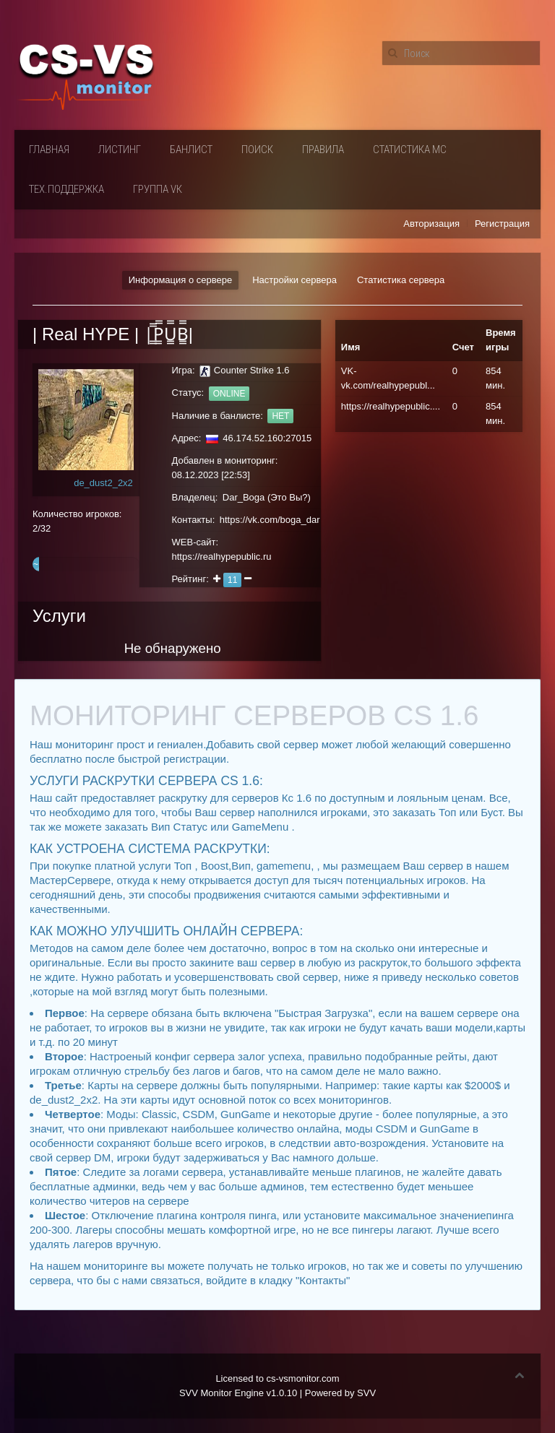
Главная (49, 149)
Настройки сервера (294, 279)
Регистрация (502, 223)
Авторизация (431, 223)
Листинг (119, 149)
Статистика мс (410, 149)
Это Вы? (288, 497)
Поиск (257, 149)
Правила (323, 149)
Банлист (191, 149)
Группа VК (157, 189)
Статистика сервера (400, 279)
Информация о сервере (180, 279)
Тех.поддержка (66, 189)
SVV (366, 1392)
